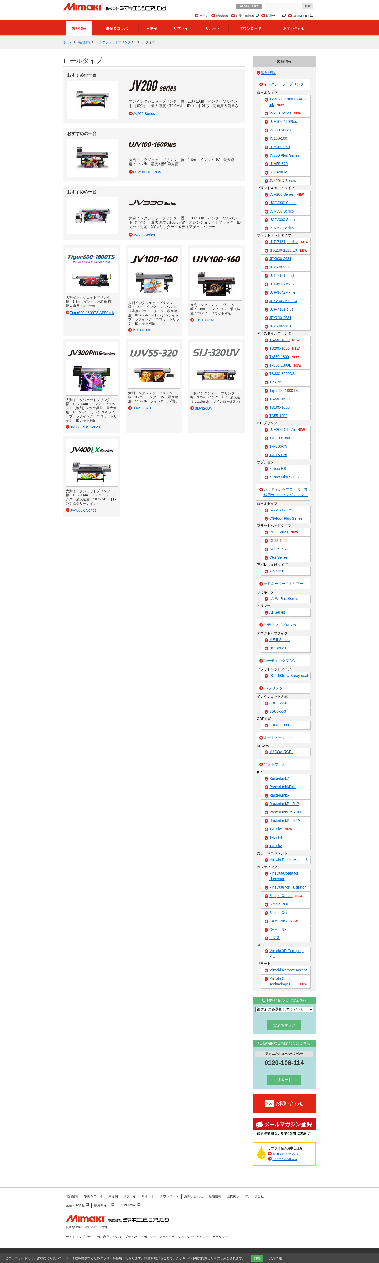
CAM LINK (278, 929)
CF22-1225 (278, 540)
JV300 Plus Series (284, 155)
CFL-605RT (278, 549)
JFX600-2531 (280, 259)
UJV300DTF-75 (287, 429)
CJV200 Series (286, 194)
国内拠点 (233, 1196)
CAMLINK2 (283, 921)
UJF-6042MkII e (282, 284)
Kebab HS (277, 468)
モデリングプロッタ (280, 625)
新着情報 (222, 16)
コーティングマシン (280, 660)
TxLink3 (275, 846)
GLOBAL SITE (249, 6)
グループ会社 (254, 1196)
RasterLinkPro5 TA (284, 820)
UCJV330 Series (283, 203)
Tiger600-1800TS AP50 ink (288, 102)
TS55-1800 (278, 416)
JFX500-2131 (280, 326)
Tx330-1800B (285, 365)
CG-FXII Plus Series (285, 518)
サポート (212, 28)
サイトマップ (75, 1237)
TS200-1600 (284, 348)
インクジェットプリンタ (113, 42)
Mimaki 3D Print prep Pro (286, 953)
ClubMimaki (301, 16)
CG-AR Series (281, 510)
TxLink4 (275, 837)
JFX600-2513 (280, 267)
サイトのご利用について (104, 1237)
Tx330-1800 (284, 357)
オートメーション (278, 737)
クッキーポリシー (171, 1237)
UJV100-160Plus (283, 121)
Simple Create (286, 896)
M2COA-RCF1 (281, 752)
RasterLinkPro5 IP (284, 804)
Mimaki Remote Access (288, 970)
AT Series (277, 612)
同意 (257, 1258)
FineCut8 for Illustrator (287, 887)
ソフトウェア (274, 764)
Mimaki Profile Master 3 (288, 859)
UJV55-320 (278, 164)
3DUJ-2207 (278, 703)
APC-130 (276, 571)
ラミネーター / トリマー (283, 583)
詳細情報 (275, 1258)
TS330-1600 (279, 399)
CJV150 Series (281, 228)
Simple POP (279, 904)
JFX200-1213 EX (288, 250)
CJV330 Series (281, 211)
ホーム (204, 16)
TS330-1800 (284, 340)
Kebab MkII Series (284, 477)
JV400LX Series (282, 181)
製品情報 (79, 28)
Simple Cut (278, 912)
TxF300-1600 (280, 438)
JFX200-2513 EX (283, 301)
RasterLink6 (279, 795)
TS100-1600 (279, 407)
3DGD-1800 (279, 725)
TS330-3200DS (282, 374)
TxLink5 (280, 829)
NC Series (277, 648)
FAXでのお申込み (284, 1159)
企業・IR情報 (245, 16)
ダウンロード (250, 28)
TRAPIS (276, 382)
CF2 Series (278, 557)
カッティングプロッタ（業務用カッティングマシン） (285, 492)
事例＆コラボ (117, 28)
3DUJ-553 (277, 711)
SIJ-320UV (278, 172)
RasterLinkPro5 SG (285, 812)
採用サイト (274, 16)
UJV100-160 (279, 147)
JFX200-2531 (280, 318)
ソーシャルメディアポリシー (207, 1237)
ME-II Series (279, 640)
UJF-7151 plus (281, 309)
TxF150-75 (278, 455)
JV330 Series (280, 130)
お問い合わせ (294, 28)
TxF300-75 (278, 446)
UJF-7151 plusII (282, 275)
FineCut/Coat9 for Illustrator (283, 876)
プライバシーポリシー (140, 1237)
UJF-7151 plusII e (288, 242)
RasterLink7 (279, 778)
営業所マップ (284, 1025)
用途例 (151, 28)
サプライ (180, 28)
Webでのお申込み (285, 1154)
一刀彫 (274, 938)
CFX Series (283, 532)
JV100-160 (278, 138)
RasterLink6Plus (282, 787)
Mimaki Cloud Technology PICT (288, 981)
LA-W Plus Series (283, 598)
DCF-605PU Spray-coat (288, 675)
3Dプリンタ (273, 688)
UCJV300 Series (283, 220)
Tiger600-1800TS (283, 390)
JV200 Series (285, 113)
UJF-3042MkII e (282, 292)
